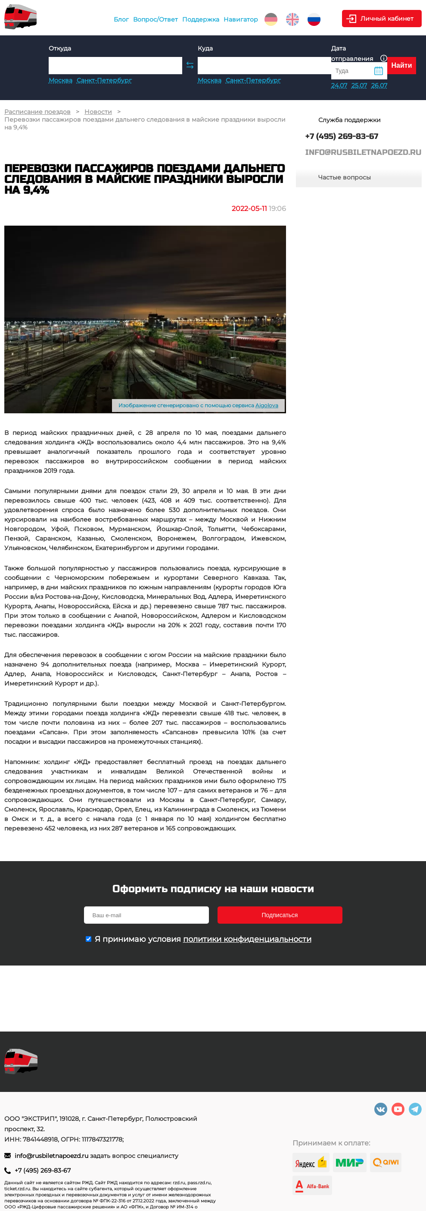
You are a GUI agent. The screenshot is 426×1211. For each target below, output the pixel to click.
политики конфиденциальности (247, 939)
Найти (402, 65)
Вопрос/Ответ (155, 19)
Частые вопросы (344, 177)
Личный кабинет (387, 18)
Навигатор (241, 19)
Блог (121, 19)
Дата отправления (359, 53)
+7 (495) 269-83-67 (43, 1170)
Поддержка (200, 19)
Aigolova (266, 405)
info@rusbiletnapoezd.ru (52, 1156)
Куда (205, 48)
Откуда (60, 48)
